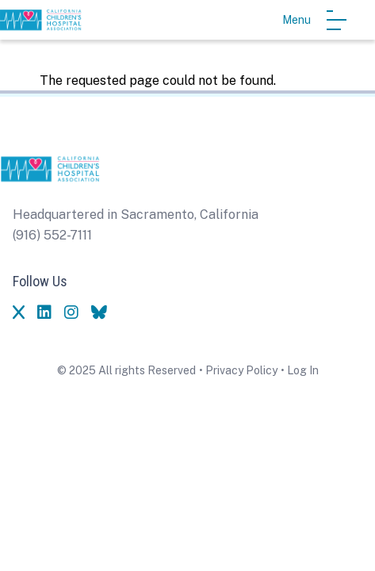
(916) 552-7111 (52, 235)
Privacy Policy (241, 370)
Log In (303, 370)
